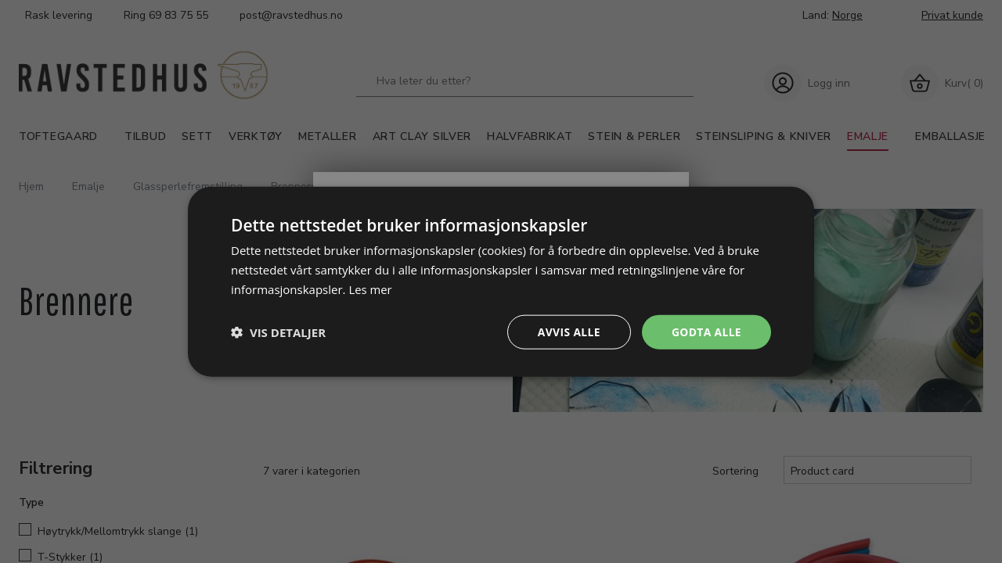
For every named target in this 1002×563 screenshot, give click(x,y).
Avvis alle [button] (567, 331)
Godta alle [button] (706, 331)
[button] (278, 331)
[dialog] (501, 281)
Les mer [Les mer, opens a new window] (370, 288)
